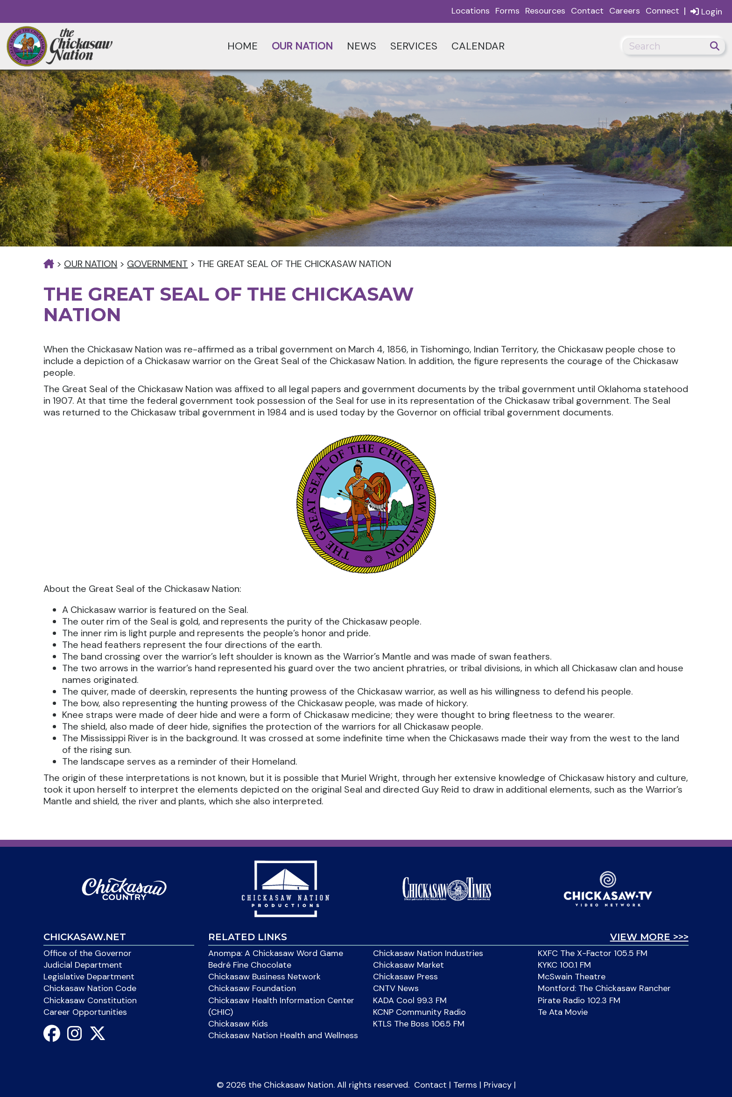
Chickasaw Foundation (252, 988)
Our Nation (302, 46)
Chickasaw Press (405, 976)
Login (706, 11)
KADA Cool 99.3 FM (410, 1000)
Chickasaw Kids (238, 1023)
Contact (587, 10)
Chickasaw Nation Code (89, 988)
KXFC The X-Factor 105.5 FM (593, 953)
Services (413, 46)
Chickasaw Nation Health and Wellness (283, 1035)
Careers (624, 10)
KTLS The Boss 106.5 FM (419, 1023)
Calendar (478, 46)
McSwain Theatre (571, 976)
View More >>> (649, 936)
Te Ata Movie (563, 1012)
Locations (470, 10)
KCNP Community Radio (419, 1012)
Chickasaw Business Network (264, 976)
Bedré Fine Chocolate (249, 964)
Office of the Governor (87, 953)
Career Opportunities (85, 1012)
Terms (465, 1084)
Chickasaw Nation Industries (428, 953)
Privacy (498, 1084)
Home (242, 46)
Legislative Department (88, 976)
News (361, 46)
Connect (662, 10)
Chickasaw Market (408, 964)
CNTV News (396, 988)
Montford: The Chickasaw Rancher (604, 988)
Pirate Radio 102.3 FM (579, 1000)
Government (157, 264)
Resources (545, 10)
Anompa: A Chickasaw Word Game (275, 953)
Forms (507, 10)
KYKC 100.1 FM (564, 964)
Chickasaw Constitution (90, 1000)
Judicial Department (82, 964)
